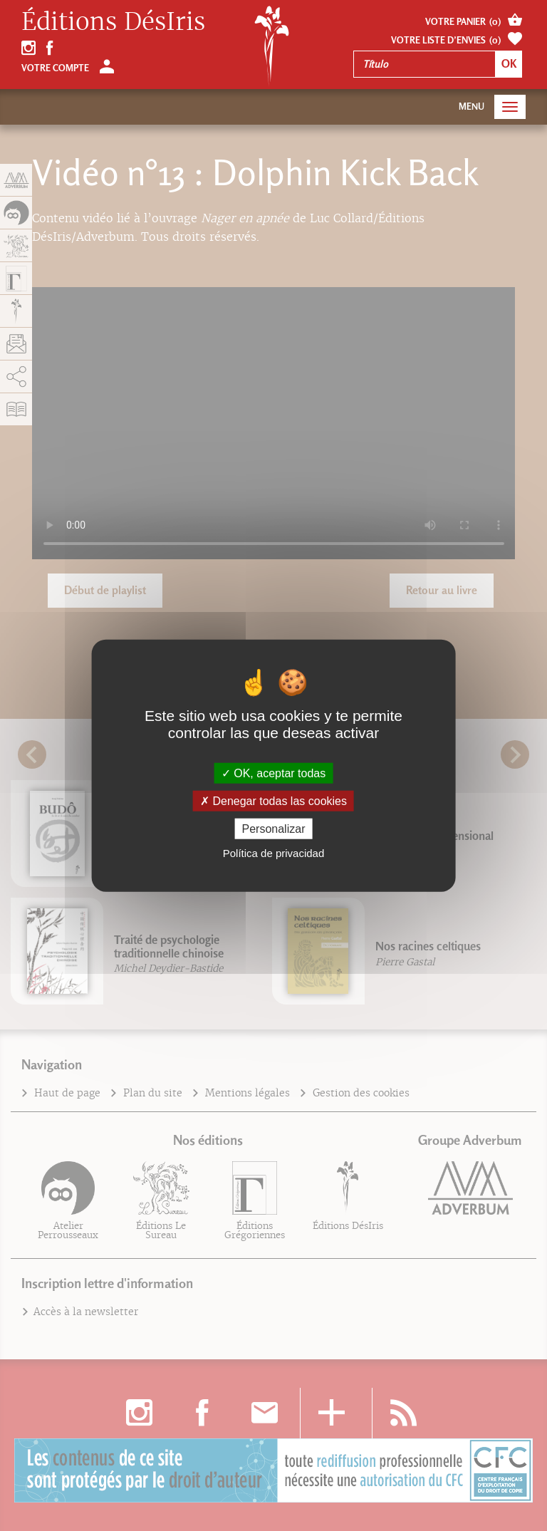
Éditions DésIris (113, 22)
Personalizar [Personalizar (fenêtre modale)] (274, 829)
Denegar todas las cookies (273, 800)
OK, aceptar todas (273, 773)
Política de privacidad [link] (274, 853)
